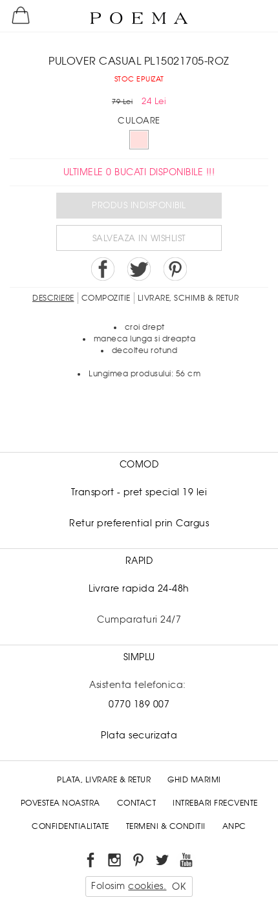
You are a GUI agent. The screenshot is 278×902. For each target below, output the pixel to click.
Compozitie (106, 298)
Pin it (175, 269)
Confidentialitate (70, 826)
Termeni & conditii (166, 826)
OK (179, 886)
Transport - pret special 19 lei (139, 492)
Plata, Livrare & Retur (104, 779)
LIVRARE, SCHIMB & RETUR (188, 298)
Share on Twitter (139, 269)
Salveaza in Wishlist (139, 238)
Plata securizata (139, 735)
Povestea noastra (60, 803)
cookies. (147, 886)
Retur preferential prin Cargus (139, 523)
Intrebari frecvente (215, 803)
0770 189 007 (139, 704)
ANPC (234, 826)
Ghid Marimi (194, 779)
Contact (136, 803)
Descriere (53, 298)
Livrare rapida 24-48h (139, 588)
